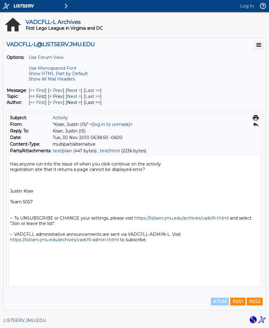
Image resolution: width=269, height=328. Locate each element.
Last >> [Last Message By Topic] (92, 96)
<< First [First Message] (37, 90)
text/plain (62, 150)
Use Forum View (46, 57)
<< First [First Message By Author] (37, 102)
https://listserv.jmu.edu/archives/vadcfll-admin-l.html (64, 239)
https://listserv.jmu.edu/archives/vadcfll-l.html (181, 218)
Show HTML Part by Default (58, 73)
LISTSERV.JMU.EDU (24, 320)
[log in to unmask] (111, 124)
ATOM (220, 301)
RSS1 (238, 301)
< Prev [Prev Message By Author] (56, 102)
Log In (247, 6)
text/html (110, 150)
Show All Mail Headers (52, 79)
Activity (60, 117)
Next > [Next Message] (74, 90)
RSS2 (254, 301)
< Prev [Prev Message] (56, 90)
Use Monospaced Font (52, 68)
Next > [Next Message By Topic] (74, 96)
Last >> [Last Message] (92, 90)
